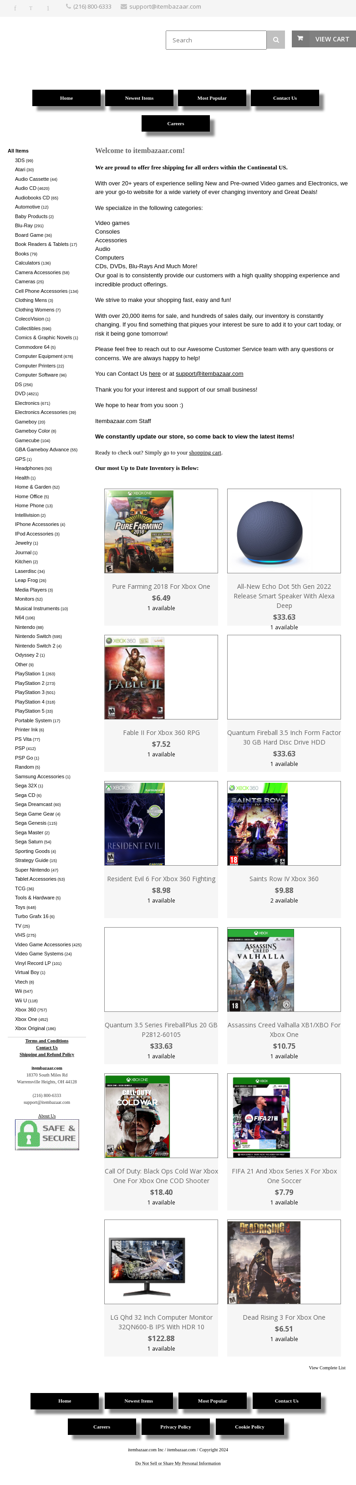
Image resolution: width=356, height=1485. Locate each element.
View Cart (332, 39)
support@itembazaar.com (209, 373)
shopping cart (205, 452)
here (155, 373)
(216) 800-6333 (92, 6)
